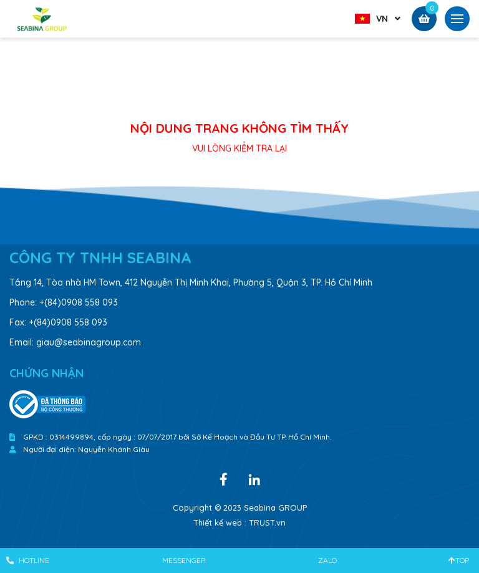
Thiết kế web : (219, 522)
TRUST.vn (267, 522)
